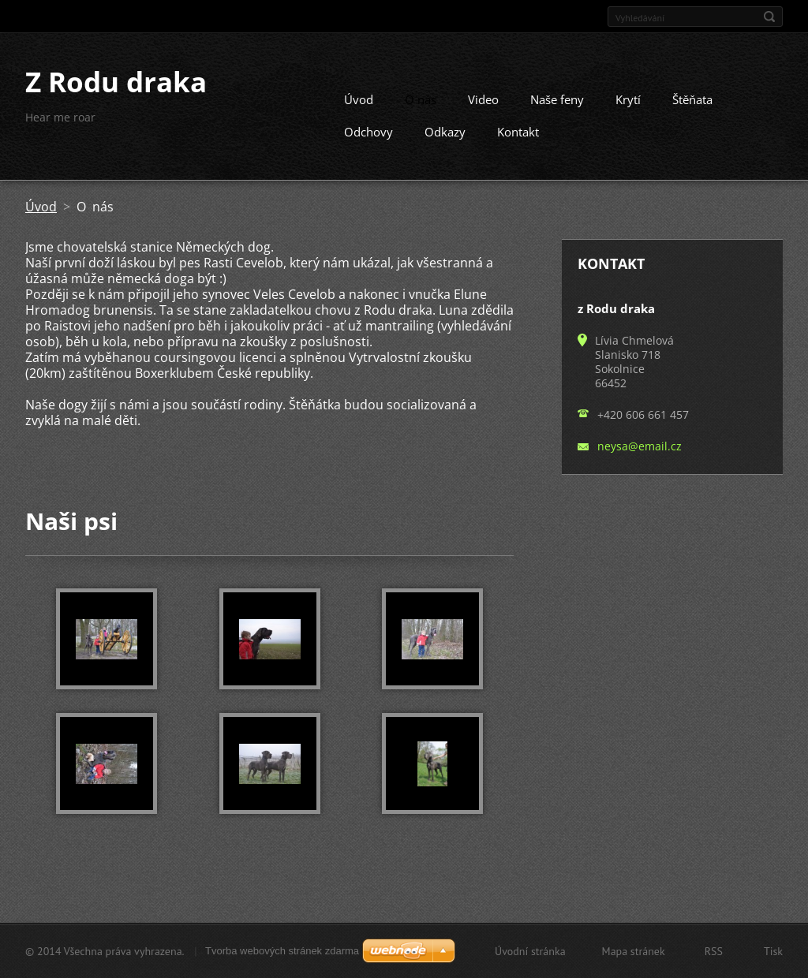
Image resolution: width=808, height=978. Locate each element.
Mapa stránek (633, 951)
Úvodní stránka (530, 951)
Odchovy (368, 132)
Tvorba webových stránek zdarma (282, 951)
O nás (420, 99)
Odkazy (445, 132)
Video (483, 99)
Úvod (358, 99)
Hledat (769, 16)
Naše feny (557, 99)
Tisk (773, 951)
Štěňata (692, 99)
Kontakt (518, 132)
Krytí (628, 99)
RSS (714, 951)
